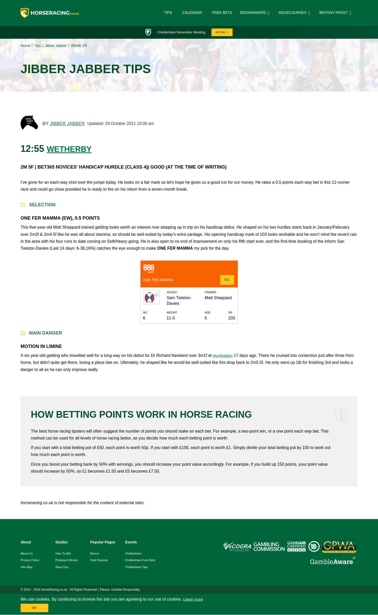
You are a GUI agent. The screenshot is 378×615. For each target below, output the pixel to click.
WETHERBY (73, 149)
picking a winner (67, 561)
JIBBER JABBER (67, 124)
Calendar (192, 13)
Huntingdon (223, 356)
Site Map (27, 568)
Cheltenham (133, 554)
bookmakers (255, 13)
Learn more (193, 600)
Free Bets (222, 13)
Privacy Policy (30, 561)
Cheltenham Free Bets (140, 561)
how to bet (63, 554)
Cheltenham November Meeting (180, 32)
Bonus (94, 554)
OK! (34, 609)
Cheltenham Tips (136, 568)
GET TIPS (224, 32)
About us (27, 554)
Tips (168, 13)
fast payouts (99, 561)
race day (62, 568)
